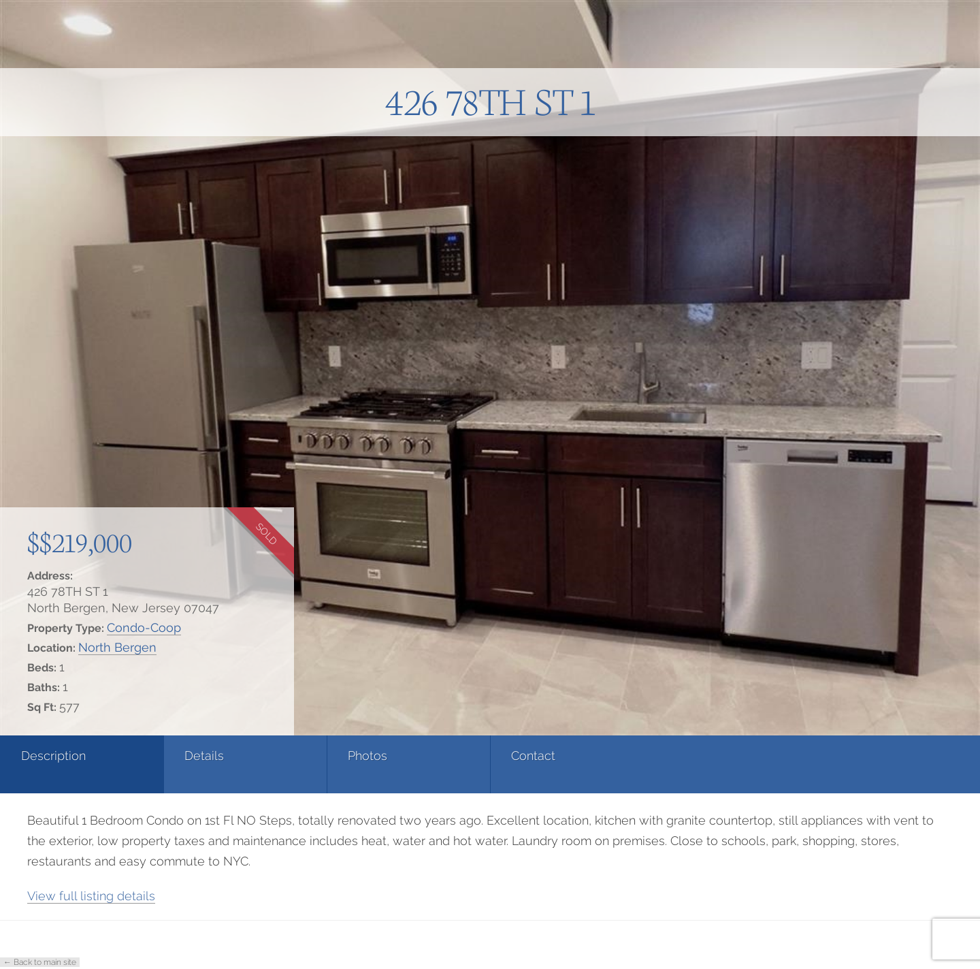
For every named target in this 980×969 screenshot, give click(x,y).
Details (204, 755)
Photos (367, 755)
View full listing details (91, 896)
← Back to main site (39, 962)
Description (53, 755)
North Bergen (117, 647)
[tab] (81, 764)
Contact (533, 755)
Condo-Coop (144, 627)
